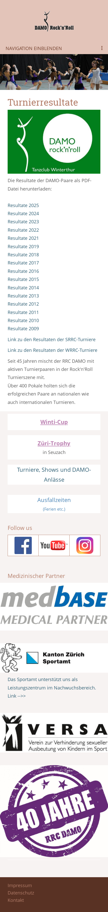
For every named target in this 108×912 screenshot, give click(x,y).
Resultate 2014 (23, 288)
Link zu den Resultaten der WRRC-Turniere (52, 350)
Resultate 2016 (23, 271)
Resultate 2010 (23, 320)
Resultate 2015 (23, 279)
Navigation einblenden (34, 48)
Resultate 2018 (23, 254)
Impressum (20, 885)
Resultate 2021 (23, 238)
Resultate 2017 (23, 263)
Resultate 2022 (23, 230)
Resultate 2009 (23, 328)
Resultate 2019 (23, 246)
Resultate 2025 (23, 205)
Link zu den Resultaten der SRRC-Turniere (52, 339)
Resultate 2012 (23, 304)
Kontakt (16, 900)
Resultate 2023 (23, 221)
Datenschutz (21, 893)
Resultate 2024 (23, 213)
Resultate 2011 (23, 312)
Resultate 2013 (23, 296)
